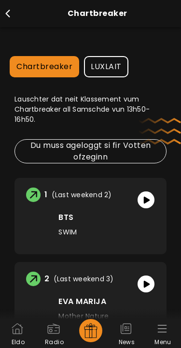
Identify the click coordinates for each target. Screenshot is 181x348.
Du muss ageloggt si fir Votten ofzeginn (90, 151)
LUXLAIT (106, 66)
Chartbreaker (44, 66)
